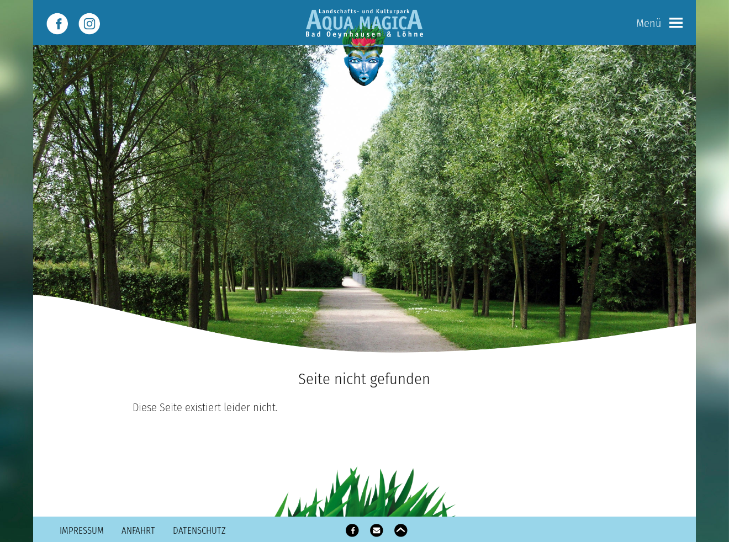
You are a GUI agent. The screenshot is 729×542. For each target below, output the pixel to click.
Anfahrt (138, 530)
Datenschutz (199, 530)
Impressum (82, 530)
